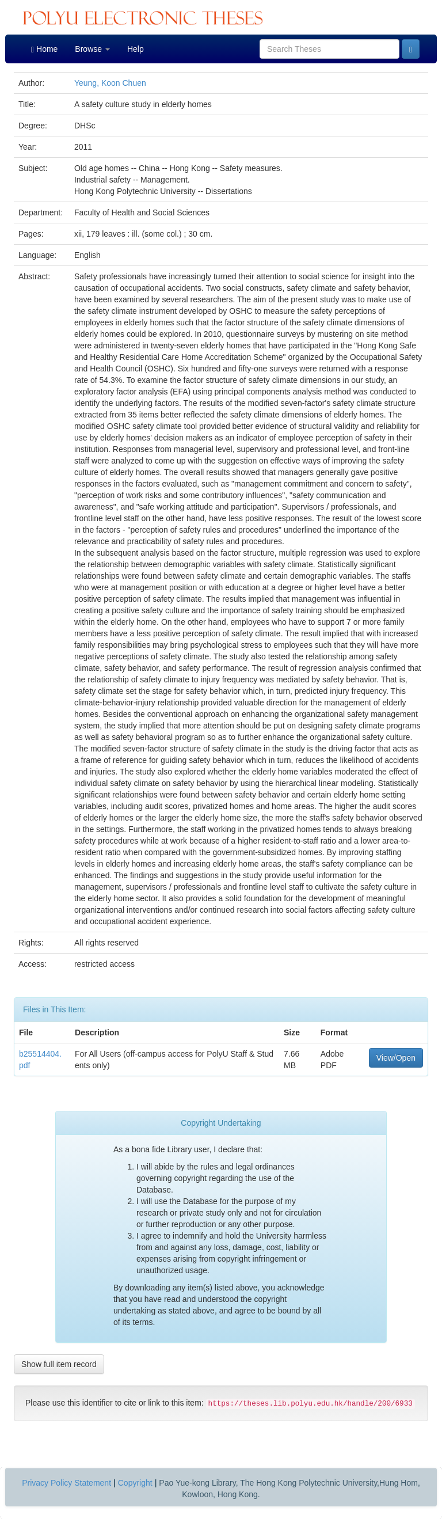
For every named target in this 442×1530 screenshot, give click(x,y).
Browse (92, 49)
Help (135, 49)
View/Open (396, 1057)
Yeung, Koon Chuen (110, 83)
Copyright (135, 1482)
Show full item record (59, 1364)
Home (44, 49)
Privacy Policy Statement (66, 1482)
